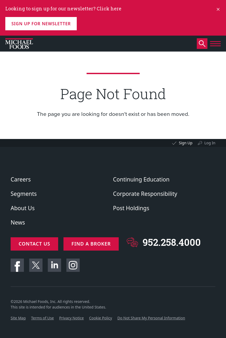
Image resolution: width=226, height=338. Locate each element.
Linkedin (54, 265)
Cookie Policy (100, 317)
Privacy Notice (71, 317)
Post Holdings (131, 208)
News (18, 222)
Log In (209, 142)
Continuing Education (141, 179)
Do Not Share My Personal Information (151, 317)
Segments (24, 193)
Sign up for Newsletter (41, 24)
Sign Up (185, 142)
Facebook (17, 265)
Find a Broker (91, 243)
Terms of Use (42, 317)
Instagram (73, 265)
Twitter (35, 265)
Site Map (18, 317)
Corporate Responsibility (145, 193)
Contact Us (34, 243)
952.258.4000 (172, 242)
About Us (23, 208)
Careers (21, 179)
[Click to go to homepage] (19, 43)
